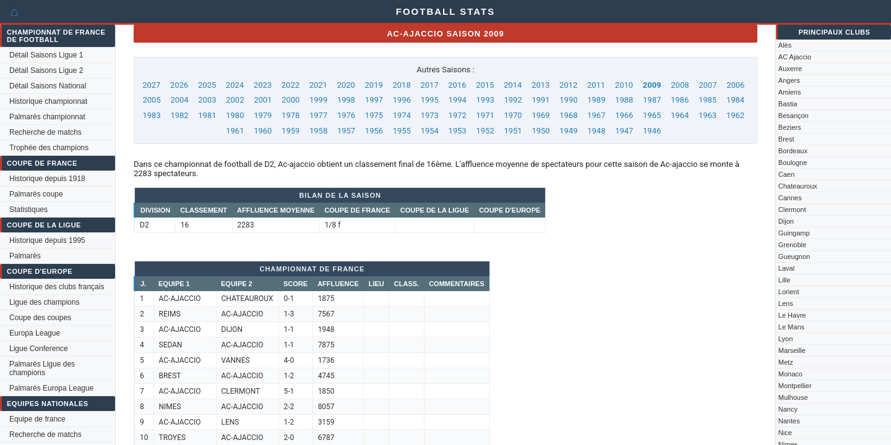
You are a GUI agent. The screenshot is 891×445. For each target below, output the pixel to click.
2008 (680, 85)
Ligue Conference (38, 348)
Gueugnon (794, 256)
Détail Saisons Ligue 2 (46, 70)
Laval (786, 268)
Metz (785, 362)
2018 (401, 85)
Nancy (788, 409)
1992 (513, 99)
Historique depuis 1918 (47, 178)
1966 (624, 115)
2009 (652, 85)
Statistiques (28, 209)
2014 (513, 85)
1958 (318, 130)
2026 (179, 85)
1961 (235, 130)
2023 (263, 85)
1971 (485, 115)
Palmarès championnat (47, 116)
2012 (568, 85)
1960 (263, 130)
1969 (540, 115)
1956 (374, 130)
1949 (568, 130)
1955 (402, 130)
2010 (624, 85)
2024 (235, 85)
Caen (786, 174)
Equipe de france (37, 419)
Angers (789, 80)
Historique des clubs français (56, 286)
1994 (458, 99)
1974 (402, 115)
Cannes (790, 197)
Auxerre (790, 68)
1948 (596, 130)
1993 (485, 99)
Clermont (792, 209)
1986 (680, 99)
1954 (430, 130)
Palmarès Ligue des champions (42, 368)
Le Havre (792, 315)
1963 (708, 115)
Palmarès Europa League (51, 388)
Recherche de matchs (45, 132)
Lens (785, 303)
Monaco (790, 374)
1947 (624, 130)
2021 (318, 85)
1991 (540, 99)
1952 (485, 130)
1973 (430, 115)
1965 (652, 115)
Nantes (789, 421)
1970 (513, 115)
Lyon (785, 338)
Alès (784, 45)
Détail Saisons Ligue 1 (46, 55)
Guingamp (794, 233)
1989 (596, 99)
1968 (568, 115)
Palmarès (25, 256)
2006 (735, 85)
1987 (652, 99)
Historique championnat (48, 101)
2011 (596, 85)
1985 (708, 99)
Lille (784, 280)
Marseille (792, 350)
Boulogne (792, 162)
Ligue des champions (44, 302)
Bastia (788, 104)
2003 (207, 99)
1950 (540, 130)
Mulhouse (793, 397)
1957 (346, 130)
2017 (429, 85)
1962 (735, 115)
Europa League (34, 333)
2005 (151, 99)
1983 (151, 115)
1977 (318, 115)
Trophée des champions (48, 147)
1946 (652, 130)
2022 (290, 85)
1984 (735, 99)
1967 (596, 115)
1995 (430, 99)
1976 (346, 115)
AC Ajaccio (794, 57)
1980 (235, 115)
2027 (151, 85)
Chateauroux (797, 186)
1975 (374, 115)
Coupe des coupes (40, 317)
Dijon (786, 221)
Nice (785, 432)
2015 (485, 85)
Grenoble (792, 244)
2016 (457, 85)
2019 (374, 85)
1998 (346, 99)
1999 (318, 99)
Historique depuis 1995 (47, 240)
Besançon (793, 115)
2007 (708, 85)
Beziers (789, 127)
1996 (402, 99)
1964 (680, 115)
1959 (290, 130)
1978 (290, 115)
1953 (458, 130)
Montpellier (795, 385)
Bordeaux (792, 151)
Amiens (789, 92)
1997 (374, 99)
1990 (568, 99)
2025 (207, 85)
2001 (263, 99)
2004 (179, 99)
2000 (290, 99)
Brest (786, 139)
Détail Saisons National (47, 86)
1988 (624, 99)
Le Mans (791, 327)
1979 (263, 115)
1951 (513, 130)
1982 (179, 115)
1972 (458, 115)
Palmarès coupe (36, 194)
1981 (207, 115)
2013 (540, 85)
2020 (346, 85)
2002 (235, 99)
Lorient (788, 291)
